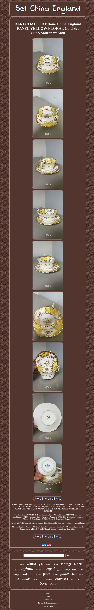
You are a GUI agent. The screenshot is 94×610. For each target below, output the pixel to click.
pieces (38, 575)
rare (35, 579)
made (25, 574)
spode (22, 565)
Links (48, 596)
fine (74, 574)
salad (55, 574)
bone (44, 583)
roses (81, 575)
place (55, 564)
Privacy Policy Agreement (47, 603)
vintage (66, 564)
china (31, 563)
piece (46, 574)
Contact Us (48, 600)
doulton (78, 579)
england (26, 568)
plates (65, 573)
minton (42, 579)
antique (49, 579)
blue (81, 569)
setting (67, 569)
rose (74, 569)
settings (16, 575)
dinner (26, 578)
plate (53, 584)
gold (41, 564)
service (15, 570)
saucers (59, 570)
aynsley (15, 565)
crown (48, 565)
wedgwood (61, 578)
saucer (40, 569)
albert (78, 564)
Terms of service (48, 606)
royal (50, 568)
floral (72, 579)
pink (17, 579)
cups (32, 575)
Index (48, 593)
